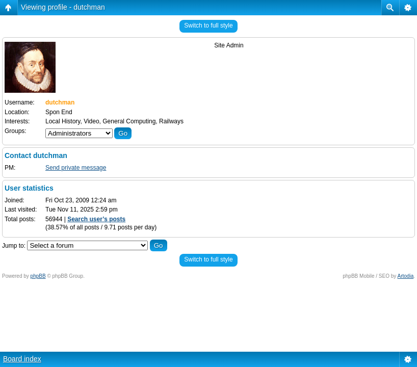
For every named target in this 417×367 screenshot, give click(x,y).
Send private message (75, 167)
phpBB (38, 276)
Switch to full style (208, 25)
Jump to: (13, 245)
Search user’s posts (96, 219)
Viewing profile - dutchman (63, 7)
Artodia (406, 276)
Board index (22, 359)
